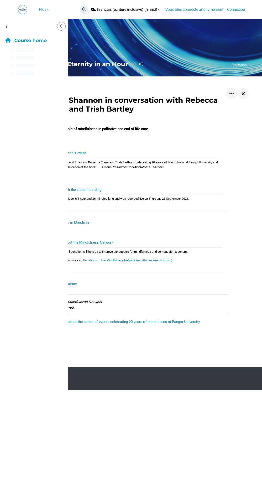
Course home (26, 40)
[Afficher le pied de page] (250, 471)
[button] (84, 9)
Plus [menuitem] (42, 9)
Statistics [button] (239, 65)
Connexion (236, 9)
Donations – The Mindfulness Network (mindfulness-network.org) (174, 278)
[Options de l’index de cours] (6, 26)
